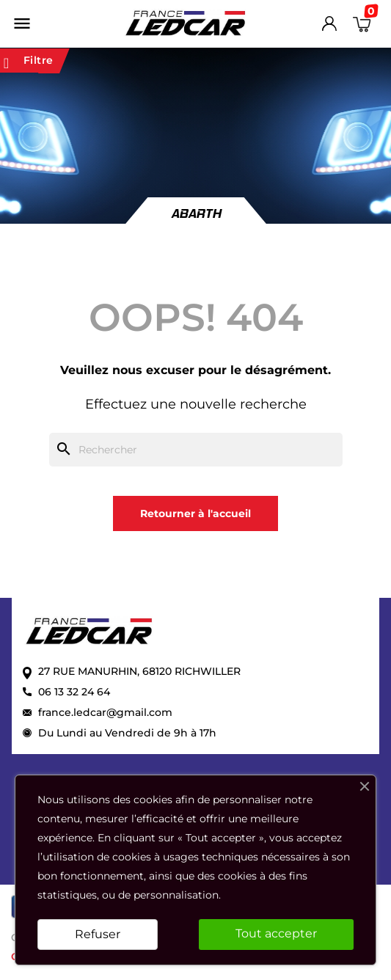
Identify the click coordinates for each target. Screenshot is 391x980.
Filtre (29, 61)
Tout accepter (276, 933)
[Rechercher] (196, 450)
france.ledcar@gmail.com (105, 712)
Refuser (97, 934)
